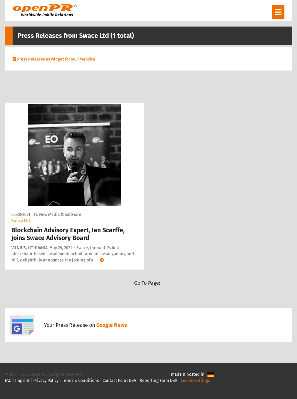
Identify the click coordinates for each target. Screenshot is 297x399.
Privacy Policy (45, 380)
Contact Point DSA (119, 380)
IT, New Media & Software (57, 214)
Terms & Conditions (80, 380)
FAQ (8, 380)
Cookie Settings (195, 380)
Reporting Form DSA (158, 380)
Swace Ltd (20, 220)
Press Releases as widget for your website (56, 59)
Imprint (22, 380)
